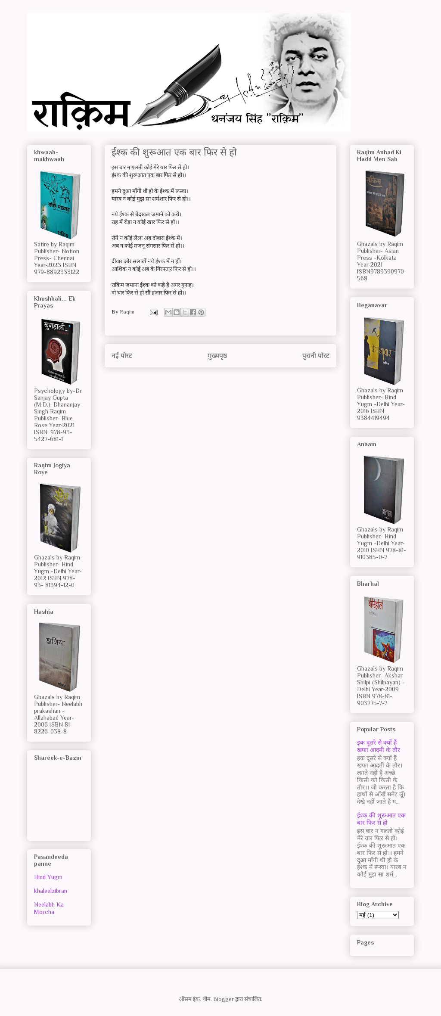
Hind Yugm (48, 876)
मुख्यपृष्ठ (217, 355)
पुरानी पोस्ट (315, 355)
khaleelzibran (50, 890)
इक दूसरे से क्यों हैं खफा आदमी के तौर (378, 746)
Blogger (223, 999)
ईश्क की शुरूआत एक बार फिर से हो (381, 819)
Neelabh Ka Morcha (49, 908)
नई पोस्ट (122, 355)
